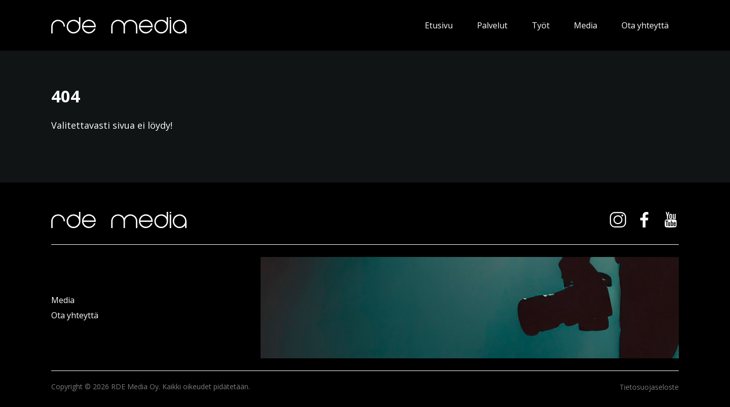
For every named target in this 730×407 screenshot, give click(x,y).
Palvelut (492, 25)
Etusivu (439, 25)
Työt (541, 25)
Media (585, 25)
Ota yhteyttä (645, 25)
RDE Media (220, 25)
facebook (644, 220)
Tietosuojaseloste (649, 387)
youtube (671, 220)
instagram (618, 220)
